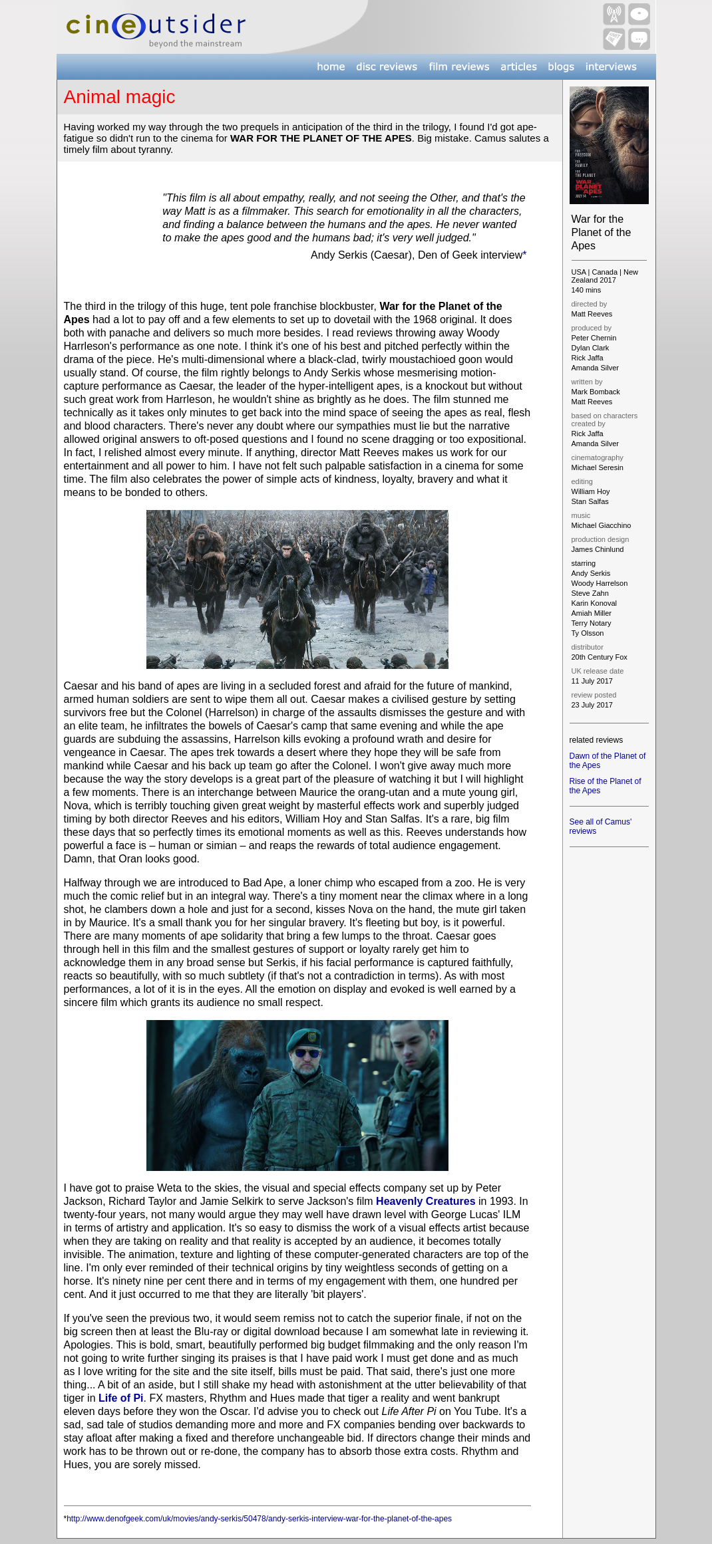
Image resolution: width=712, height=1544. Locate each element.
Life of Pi (121, 1398)
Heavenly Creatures (425, 1201)
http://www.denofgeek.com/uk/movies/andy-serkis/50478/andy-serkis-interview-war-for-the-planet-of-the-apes (259, 1518)
